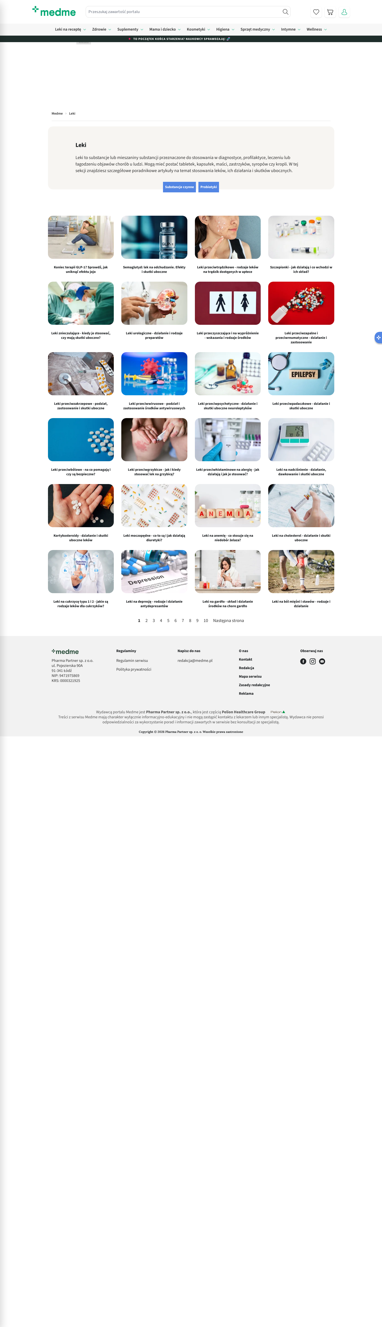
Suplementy (127, 29)
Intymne (288, 29)
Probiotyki (208, 187)
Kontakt (245, 659)
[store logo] (54, 11)
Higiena (223, 29)
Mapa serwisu (250, 676)
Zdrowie (99, 29)
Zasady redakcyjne (254, 685)
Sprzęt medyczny (255, 29)
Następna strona (228, 620)
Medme (57, 113)
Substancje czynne (179, 187)
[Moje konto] (344, 12)
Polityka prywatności (133, 669)
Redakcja (246, 668)
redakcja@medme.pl (195, 660)
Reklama (246, 693)
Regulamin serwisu (132, 660)
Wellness (314, 29)
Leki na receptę (68, 29)
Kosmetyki (196, 29)
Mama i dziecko (162, 29)
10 (206, 621)
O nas (243, 651)
